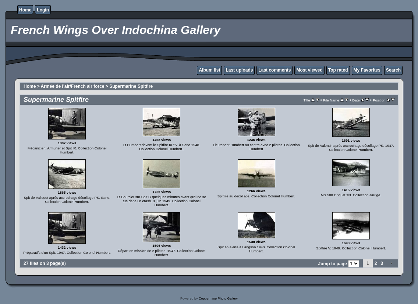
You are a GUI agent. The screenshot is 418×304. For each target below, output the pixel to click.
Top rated (338, 70)
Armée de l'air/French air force (72, 86)
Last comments (274, 70)
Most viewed (309, 70)
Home (25, 10)
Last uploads (239, 70)
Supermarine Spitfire (131, 86)
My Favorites (367, 70)
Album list (209, 70)
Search (393, 70)
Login (43, 10)
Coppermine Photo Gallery (218, 298)
